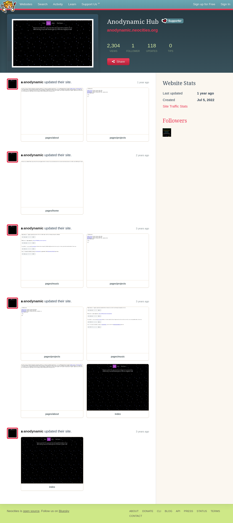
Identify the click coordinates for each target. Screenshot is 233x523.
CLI (159, 511)
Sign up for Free (204, 4)
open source (31, 511)
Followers (175, 121)
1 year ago (143, 82)
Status (202, 511)
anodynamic (32, 82)
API (178, 511)
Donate (147, 511)
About (134, 511)
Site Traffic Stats (175, 106)
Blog (168, 511)
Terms (215, 511)
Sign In (225, 4)
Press (188, 511)
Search (43, 4)
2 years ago (142, 155)
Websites (26, 4)
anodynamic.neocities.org (132, 30)
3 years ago (142, 228)
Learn (72, 4)
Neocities (13, 511)
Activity (58, 4)
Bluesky (64, 511)
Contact (135, 516)
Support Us (91, 4)
